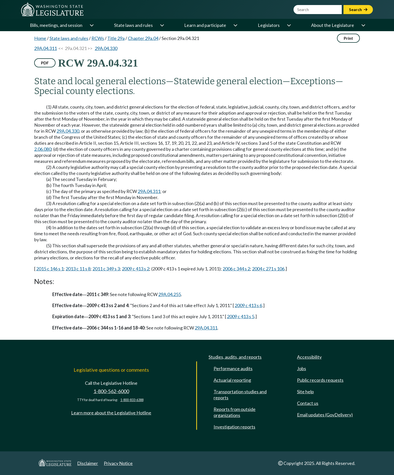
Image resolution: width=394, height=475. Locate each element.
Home (40, 38)
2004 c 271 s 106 (268, 268)
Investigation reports (234, 427)
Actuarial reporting (232, 380)
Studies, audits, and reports (235, 357)
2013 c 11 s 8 (78, 268)
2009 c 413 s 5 (240, 316)
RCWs (97, 38)
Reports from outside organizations (235, 412)
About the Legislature (332, 25)
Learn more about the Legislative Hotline (111, 412)
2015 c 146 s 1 (50, 268)
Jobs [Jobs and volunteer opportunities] (301, 368)
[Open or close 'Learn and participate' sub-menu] (235, 25)
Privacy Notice (118, 463)
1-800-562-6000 (111, 391)
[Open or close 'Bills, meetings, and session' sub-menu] (91, 25)
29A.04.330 (106, 48)
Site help (305, 391)
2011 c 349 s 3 (106, 268)
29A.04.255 (169, 294)
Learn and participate (205, 25)
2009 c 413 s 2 (135, 268)
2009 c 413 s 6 (248, 305)
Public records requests (320, 380)
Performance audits (233, 368)
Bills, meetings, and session (56, 25)
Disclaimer (87, 463)
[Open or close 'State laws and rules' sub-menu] (162, 25)
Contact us (307, 403)
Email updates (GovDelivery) (325, 414)
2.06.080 (42, 149)
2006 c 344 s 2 (236, 268)
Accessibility (309, 357)
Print (348, 38)
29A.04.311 (45, 48)
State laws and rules (133, 25)
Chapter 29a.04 (143, 38)
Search (358, 9)
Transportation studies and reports (240, 394)
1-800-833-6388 (131, 400)
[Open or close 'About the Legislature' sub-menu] (363, 25)
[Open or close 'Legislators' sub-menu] (288, 25)
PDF (45, 62)
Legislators (269, 25)
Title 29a (116, 38)
